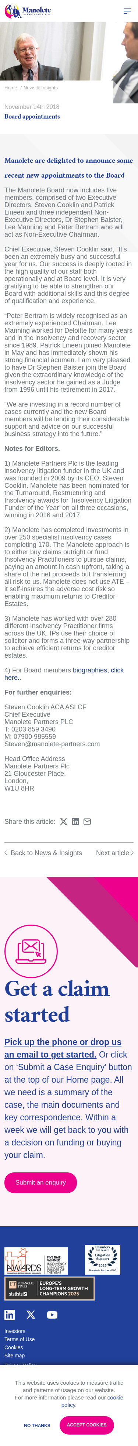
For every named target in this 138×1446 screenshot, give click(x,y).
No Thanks (37, 1425)
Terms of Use (19, 1339)
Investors (14, 1331)
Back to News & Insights (43, 853)
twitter (31, 1315)
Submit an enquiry (40, 1182)
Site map (14, 1355)
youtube (52, 1315)
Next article (115, 853)
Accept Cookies (87, 1425)
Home (10, 87)
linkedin (9, 1315)
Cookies (13, 1347)
